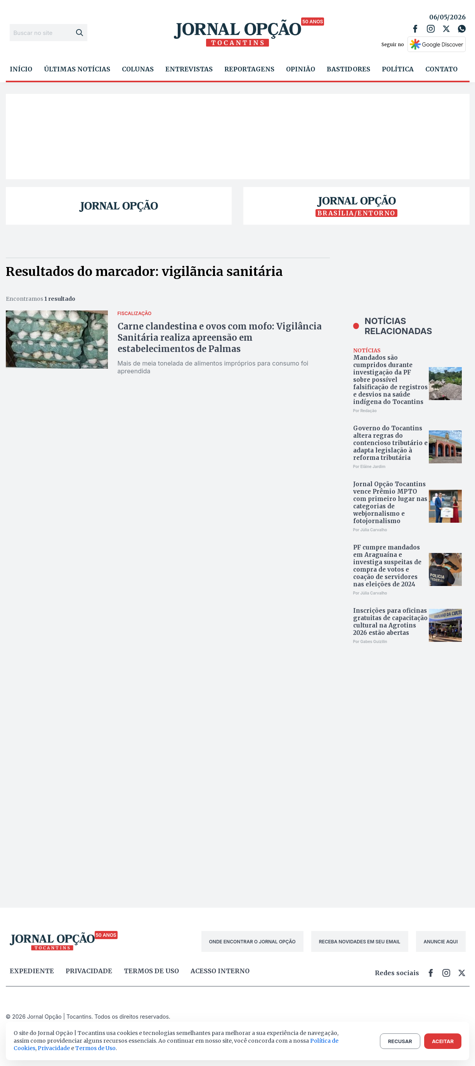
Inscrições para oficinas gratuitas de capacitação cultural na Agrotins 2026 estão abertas (390, 621)
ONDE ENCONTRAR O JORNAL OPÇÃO (252, 942)
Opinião (300, 69)
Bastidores (348, 69)
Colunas (138, 69)
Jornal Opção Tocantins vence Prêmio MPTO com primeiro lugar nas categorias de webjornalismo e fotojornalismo (390, 502)
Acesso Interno (220, 970)
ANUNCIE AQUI (441, 942)
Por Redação (365, 410)
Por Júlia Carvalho (370, 529)
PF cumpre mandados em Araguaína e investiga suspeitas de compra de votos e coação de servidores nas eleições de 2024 (387, 566)
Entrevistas (189, 69)
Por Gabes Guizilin (370, 641)
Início (21, 69)
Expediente (32, 970)
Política (398, 69)
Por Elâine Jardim (369, 466)
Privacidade (89, 970)
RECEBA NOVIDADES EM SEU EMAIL (359, 942)
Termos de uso (151, 970)
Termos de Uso (95, 1048)
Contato (441, 69)
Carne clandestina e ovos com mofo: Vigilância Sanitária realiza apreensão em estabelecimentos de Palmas (220, 337)
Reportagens (249, 69)
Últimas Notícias (77, 69)
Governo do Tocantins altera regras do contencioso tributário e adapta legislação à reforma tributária (390, 443)
